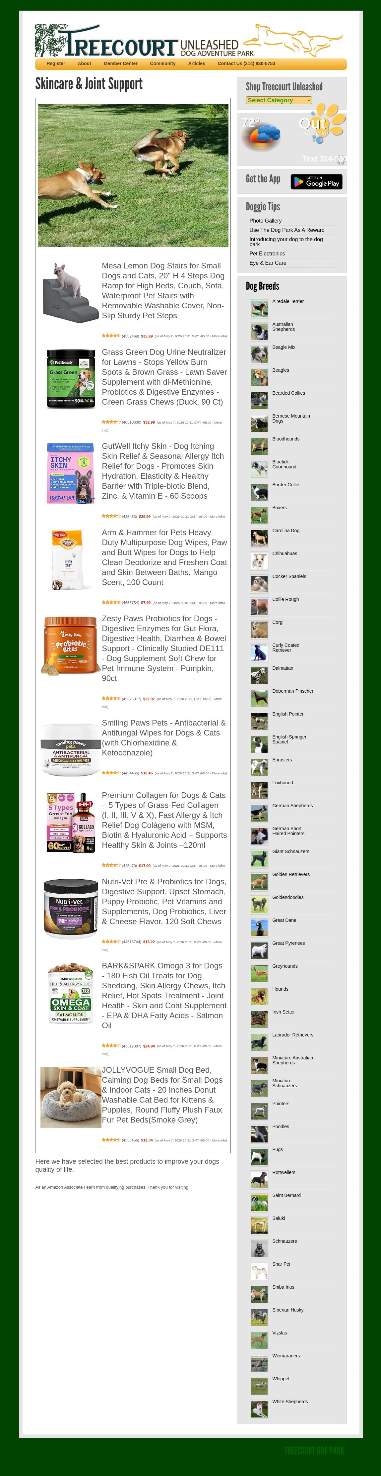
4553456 (130, 1140)
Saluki (278, 1218)
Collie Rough (285, 599)
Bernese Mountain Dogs (291, 418)
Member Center (121, 63)
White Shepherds (290, 1401)
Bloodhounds (285, 439)
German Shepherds (292, 805)
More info (219, 336)
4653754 (130, 603)
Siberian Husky (287, 1310)
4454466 (130, 773)
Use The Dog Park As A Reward (286, 230)
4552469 (130, 336)
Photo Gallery (265, 221)
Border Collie (285, 484)
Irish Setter (283, 1012)
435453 (129, 517)
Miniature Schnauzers (284, 1083)
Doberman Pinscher (292, 691)
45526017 (131, 699)
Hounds (280, 989)
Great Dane (284, 920)
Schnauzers (284, 1241)
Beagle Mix (283, 347)
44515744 (131, 942)
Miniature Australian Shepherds (292, 1060)
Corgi (277, 622)
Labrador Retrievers (292, 1034)
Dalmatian (282, 668)
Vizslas (279, 1332)
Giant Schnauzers (290, 851)
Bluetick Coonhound (284, 464)
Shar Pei (281, 1264)
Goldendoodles (287, 897)
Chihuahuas (284, 553)
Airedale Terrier (288, 301)
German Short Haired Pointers (288, 831)
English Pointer (287, 714)
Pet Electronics (267, 253)
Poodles (280, 1126)
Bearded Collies (288, 393)
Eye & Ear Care (267, 263)
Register (55, 63)
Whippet (280, 1378)
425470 (129, 866)
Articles (196, 63)
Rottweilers (283, 1172)
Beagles (280, 370)
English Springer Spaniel (289, 739)
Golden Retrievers (291, 874)
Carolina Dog (285, 530)
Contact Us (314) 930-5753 (247, 63)
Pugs (277, 1149)
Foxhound (282, 782)
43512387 (131, 1046)
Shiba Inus (283, 1287)
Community (163, 63)
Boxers (279, 507)
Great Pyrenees (288, 943)
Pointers (280, 1103)
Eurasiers (282, 759)
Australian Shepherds (283, 327)
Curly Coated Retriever (285, 647)
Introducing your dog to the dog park (286, 242)
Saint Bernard (286, 1195)
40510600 (131, 422)
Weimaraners (286, 1355)
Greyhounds (284, 966)
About (84, 63)
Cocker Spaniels (289, 576)
